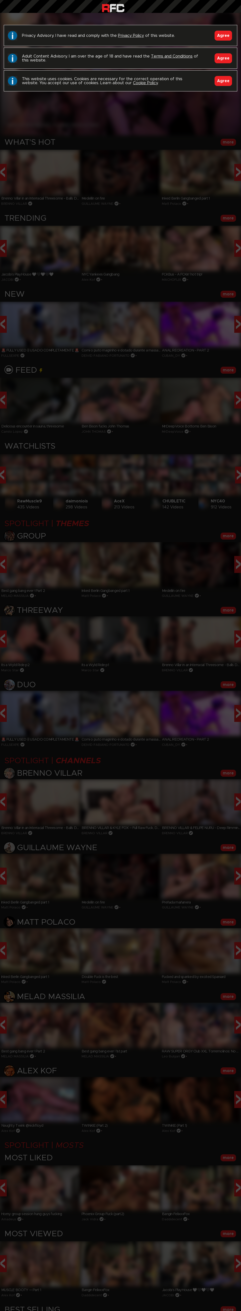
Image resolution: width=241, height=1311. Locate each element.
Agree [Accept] (223, 36)
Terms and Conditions (172, 56)
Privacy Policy (131, 36)
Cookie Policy (145, 83)
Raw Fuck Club (113, 7)
